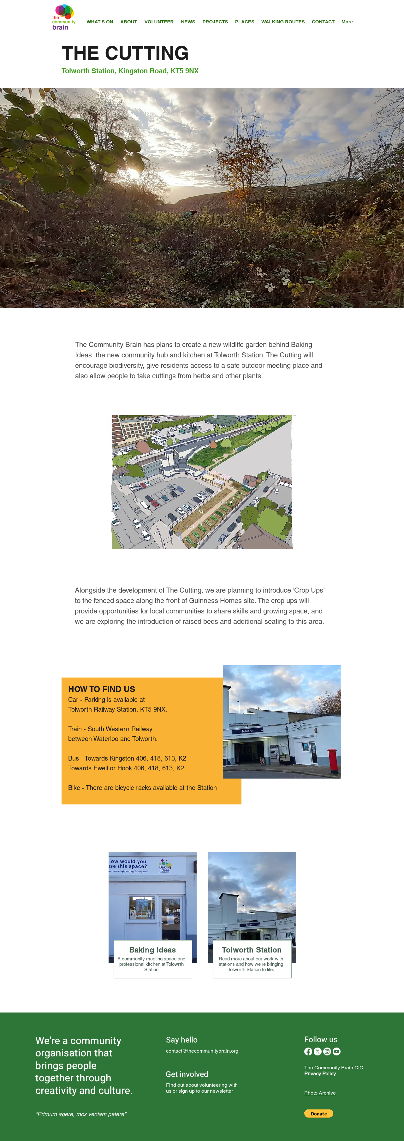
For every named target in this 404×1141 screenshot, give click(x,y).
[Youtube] (337, 1051)
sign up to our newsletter (205, 1091)
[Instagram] (327, 1051)
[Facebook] (308, 1051)
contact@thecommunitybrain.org (202, 1051)
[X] (318, 1051)
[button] (318, 1113)
